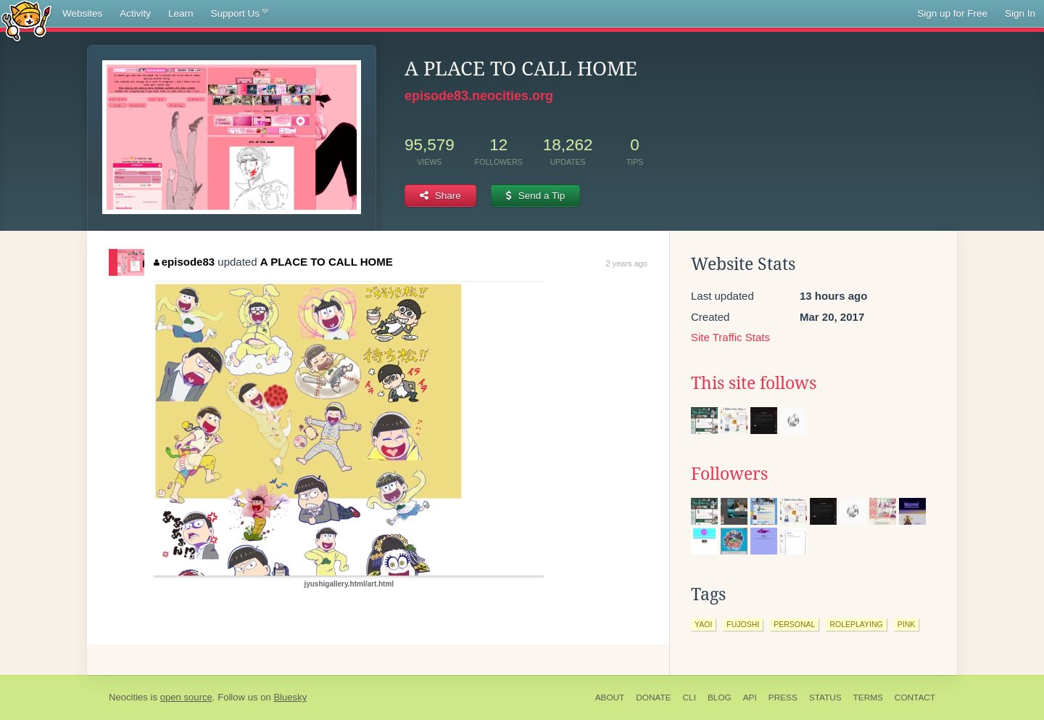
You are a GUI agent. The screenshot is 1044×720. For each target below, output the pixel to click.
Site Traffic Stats (730, 337)
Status (825, 697)
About (610, 697)
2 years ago (626, 263)
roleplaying (855, 624)
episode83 (184, 261)
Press (783, 697)
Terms (868, 697)
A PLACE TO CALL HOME (326, 261)
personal (794, 624)
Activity (135, 13)
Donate (653, 697)
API (750, 697)
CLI (689, 697)
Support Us (239, 14)
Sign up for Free (952, 13)
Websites (82, 13)
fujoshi (742, 624)
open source (186, 697)
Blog (720, 697)
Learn (181, 13)
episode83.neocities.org (479, 96)
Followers (729, 474)
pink (907, 624)
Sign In (1020, 13)
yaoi (703, 624)
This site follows (753, 383)
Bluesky (290, 697)
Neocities (128, 697)
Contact (915, 697)
